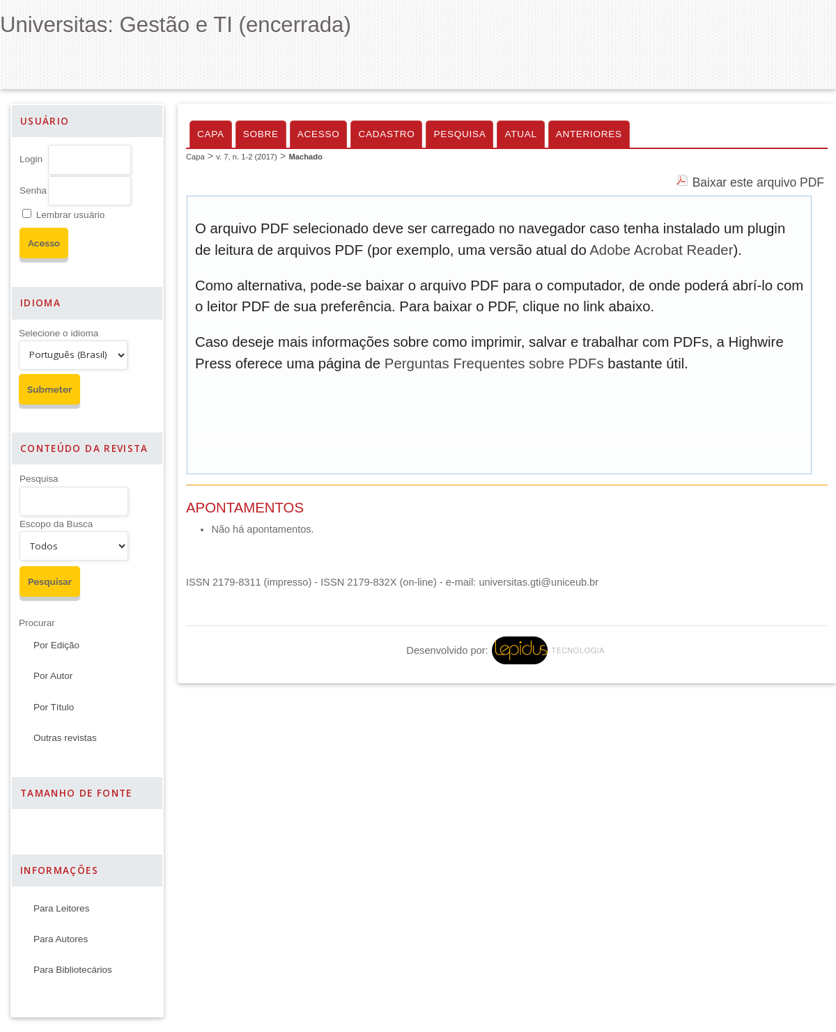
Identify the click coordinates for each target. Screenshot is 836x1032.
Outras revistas (65, 738)
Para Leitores (61, 908)
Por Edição (56, 645)
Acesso (318, 134)
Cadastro (386, 134)
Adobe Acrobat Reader (661, 250)
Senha (33, 190)
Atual (520, 134)
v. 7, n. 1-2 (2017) (246, 157)
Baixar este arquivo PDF (758, 182)
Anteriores (589, 134)
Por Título (53, 707)
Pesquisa (39, 479)
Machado (305, 157)
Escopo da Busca (56, 524)
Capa (210, 134)
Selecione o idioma (58, 333)
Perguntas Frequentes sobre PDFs (494, 363)
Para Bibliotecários (72, 969)
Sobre (261, 134)
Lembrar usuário (70, 215)
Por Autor (52, 676)
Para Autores (60, 939)
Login (31, 159)
